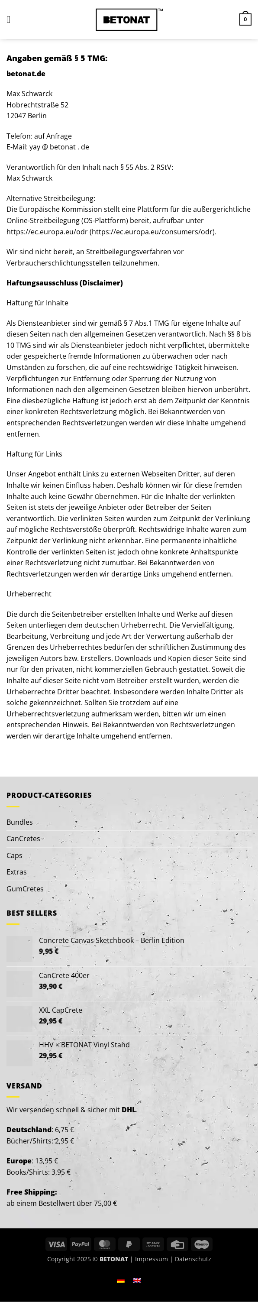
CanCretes (23, 838)
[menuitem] (121, 1280)
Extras (16, 872)
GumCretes (25, 889)
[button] (11, 19)
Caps (14, 855)
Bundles (19, 822)
